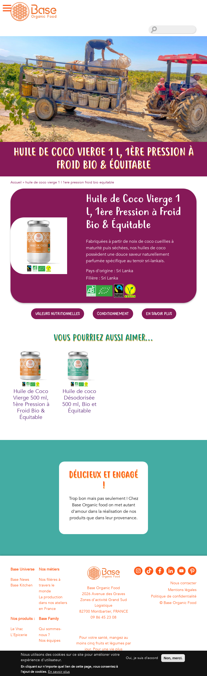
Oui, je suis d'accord (142, 660)
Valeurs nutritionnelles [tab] (57, 313)
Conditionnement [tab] (113, 313)
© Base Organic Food (178, 602)
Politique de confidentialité (173, 596)
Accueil (16, 182)
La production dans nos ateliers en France (53, 603)
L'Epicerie (19, 634)
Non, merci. (173, 660)
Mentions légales (182, 589)
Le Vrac (17, 628)
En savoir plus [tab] (159, 313)
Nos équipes (49, 640)
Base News (20, 579)
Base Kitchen (22, 585)
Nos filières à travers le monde (49, 585)
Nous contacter (183, 583)
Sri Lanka (109, 278)
